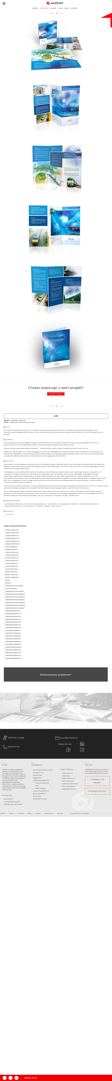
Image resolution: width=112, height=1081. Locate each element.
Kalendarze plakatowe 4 (13, 616)
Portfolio (44, 8)
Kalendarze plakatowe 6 (13, 622)
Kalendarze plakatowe (12, 610)
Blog (67, 8)
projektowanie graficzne (41, 780)
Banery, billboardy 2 (11, 574)
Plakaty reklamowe (11, 552)
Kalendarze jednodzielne (13, 647)
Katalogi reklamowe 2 (12, 538)
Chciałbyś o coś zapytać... (97, 781)
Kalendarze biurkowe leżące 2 (15, 594)
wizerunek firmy (38, 772)
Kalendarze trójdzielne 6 (13, 644)
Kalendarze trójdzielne (12, 630)
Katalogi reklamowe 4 (12, 544)
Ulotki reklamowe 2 (11, 566)
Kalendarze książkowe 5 (13, 658)
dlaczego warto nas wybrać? (13, 804)
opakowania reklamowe (41, 791)
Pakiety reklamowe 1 (12, 530)
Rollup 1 (7, 580)
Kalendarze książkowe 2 (13, 650)
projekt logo (66, 776)
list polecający (9, 514)
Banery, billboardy (11, 571)
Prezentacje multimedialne (14, 585)
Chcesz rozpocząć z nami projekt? (56, 390)
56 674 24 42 (10, 747)
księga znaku (37, 777)
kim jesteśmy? (8, 799)
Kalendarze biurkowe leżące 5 (15, 602)
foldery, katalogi (40, 788)
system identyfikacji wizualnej (42, 770)
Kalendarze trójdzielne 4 (13, 638)
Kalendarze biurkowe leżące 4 (15, 599)
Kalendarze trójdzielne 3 (13, 636)
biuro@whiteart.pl (66, 738)
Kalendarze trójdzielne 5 (13, 641)
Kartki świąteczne (11, 546)
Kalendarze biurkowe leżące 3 (15, 597)
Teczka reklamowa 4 (12, 560)
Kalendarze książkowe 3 (13, 652)
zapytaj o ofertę (30, 1078)
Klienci (53, 8)
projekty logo (37, 775)
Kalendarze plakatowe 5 (13, 619)
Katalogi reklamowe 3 (12, 541)
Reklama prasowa (11, 549)
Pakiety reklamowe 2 (12, 532)
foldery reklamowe (68, 778)
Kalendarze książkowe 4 (13, 655)
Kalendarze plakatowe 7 (13, 624)
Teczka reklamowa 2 (12, 555)
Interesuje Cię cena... (97, 791)
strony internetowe (39, 793)
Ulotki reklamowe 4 (11, 569)
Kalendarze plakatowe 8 (13, 627)
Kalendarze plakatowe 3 (13, 613)
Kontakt (74, 8)
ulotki (37, 785)
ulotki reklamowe (68, 781)
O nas (60, 8)
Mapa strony (49, 813)
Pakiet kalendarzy (11, 588)
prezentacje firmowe (40, 798)
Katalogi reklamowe (12, 535)
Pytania (37, 813)
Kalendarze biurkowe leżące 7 (15, 608)
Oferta (35, 8)
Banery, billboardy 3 (11, 577)
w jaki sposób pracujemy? (12, 801)
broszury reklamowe (42, 783)
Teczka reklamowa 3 (12, 558)
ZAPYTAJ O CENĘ (13, 738)
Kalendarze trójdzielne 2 (13, 633)
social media (37, 796)
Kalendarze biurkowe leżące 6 (15, 605)
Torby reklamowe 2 (11, 563)
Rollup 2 (8, 583)
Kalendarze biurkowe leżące (14, 591)
